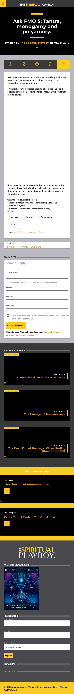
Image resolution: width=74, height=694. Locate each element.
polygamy (34, 232)
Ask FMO (18, 232)
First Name (8, 619)
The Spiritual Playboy (34, 42)
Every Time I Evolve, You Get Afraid (29, 517)
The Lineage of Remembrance (44, 414)
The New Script (37, 14)
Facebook (9, 672)
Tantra (41, 232)
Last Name (8, 631)
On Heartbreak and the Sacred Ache (40, 377)
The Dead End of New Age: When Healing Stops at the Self (36, 450)
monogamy (26, 232)
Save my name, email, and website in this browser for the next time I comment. (40, 315)
